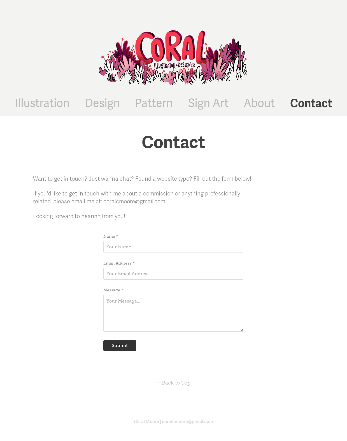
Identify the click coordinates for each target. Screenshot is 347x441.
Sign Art (208, 103)
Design (102, 103)
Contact (311, 103)
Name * (110, 236)
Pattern (154, 103)
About (259, 103)
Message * (113, 290)
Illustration (42, 103)
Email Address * (118, 263)
